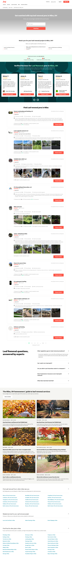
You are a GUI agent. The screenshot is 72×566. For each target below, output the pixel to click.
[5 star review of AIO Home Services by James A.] (27, 85)
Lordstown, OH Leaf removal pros (10, 497)
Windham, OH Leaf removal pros (54, 503)
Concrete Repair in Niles (53, 539)
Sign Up (66, 1)
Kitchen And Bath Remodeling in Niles (11, 543)
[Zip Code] (36, 24)
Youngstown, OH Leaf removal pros (10, 499)
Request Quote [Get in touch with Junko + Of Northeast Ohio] (58, 256)
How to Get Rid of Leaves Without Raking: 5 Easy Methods (51, 449)
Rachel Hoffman (6, 474)
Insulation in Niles (51, 551)
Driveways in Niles (29, 535)
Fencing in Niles (6, 545)
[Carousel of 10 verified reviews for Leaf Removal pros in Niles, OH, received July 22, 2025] (36, 82)
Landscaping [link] (5, 7)
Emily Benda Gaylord (41, 447)
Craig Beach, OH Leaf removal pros (55, 495)
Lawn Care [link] (10, 7)
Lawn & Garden (14, 4)
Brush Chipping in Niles (52, 520)
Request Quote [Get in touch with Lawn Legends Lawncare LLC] (58, 152)
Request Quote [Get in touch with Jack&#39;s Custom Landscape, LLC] (58, 320)
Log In (60, 1)
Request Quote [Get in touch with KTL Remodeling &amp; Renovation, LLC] (58, 200)
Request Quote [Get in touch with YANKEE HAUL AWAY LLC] (58, 180)
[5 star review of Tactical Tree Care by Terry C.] (45, 85)
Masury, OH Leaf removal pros (31, 506)
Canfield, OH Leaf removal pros (31, 499)
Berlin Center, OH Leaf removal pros (55, 506)
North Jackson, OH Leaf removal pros (11, 506)
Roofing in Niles (6, 537)
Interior (4, 4)
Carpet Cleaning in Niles (30, 551)
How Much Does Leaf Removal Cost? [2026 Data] (15, 422)
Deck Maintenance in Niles (8, 551)
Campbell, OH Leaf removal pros (32, 497)
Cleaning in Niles (28, 541)
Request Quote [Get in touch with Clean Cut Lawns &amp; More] (58, 275)
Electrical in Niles (6, 541)
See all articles (8, 396)
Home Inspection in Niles (53, 547)
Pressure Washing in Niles (53, 545)
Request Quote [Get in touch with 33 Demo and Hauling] (58, 337)
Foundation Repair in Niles (30, 553)
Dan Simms (39, 420)
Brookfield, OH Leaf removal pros (32, 495)
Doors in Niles (28, 547)
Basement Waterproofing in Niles (9, 549)
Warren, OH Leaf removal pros (9, 495)
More (19, 4)
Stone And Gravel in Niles (53, 543)
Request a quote (9, 94)
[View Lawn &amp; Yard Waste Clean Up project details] (14, 48)
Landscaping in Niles (29, 539)
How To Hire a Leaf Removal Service (12, 477)
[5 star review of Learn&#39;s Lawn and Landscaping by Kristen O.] (62, 85)
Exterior (8, 4)
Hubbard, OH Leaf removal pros (9, 503)
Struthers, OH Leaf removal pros (54, 497)
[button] (18, 144)
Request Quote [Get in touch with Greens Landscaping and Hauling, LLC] (58, 124)
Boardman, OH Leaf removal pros (32, 503)
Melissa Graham (6, 420)
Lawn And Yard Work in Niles (9, 520)
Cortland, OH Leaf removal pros (32, 501)
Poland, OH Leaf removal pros (54, 501)
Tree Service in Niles (7, 539)
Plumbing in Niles (6, 535)
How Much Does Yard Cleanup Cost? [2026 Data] (49, 422)
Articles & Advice (24, 4)
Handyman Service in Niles (30, 543)
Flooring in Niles (51, 549)
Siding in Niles (6, 547)
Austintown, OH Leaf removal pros (10, 501)
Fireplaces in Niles (51, 535)
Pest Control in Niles (52, 537)
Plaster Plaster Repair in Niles (31, 549)
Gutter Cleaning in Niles (30, 520)
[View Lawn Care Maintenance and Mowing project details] (58, 48)
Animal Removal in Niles (53, 541)
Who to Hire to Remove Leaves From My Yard (48, 477)
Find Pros (36, 28)
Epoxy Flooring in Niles (52, 553)
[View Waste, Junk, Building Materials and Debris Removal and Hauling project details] (36, 48)
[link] (4, 91)
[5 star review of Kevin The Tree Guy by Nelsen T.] (9, 85)
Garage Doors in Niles (29, 545)
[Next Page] (46, 343)
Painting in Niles (28, 537)
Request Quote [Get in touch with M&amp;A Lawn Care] (58, 227)
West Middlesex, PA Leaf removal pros (56, 499)
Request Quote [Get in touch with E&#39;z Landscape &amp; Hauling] (58, 292)
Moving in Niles (6, 553)
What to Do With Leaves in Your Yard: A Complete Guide (17, 449)
